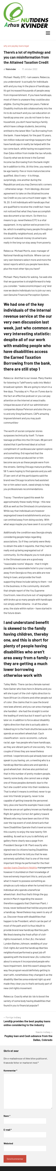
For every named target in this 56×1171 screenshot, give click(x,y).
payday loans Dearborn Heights (20, 867)
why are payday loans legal (16, 45)
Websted (8, 1143)
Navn (7, 1115)
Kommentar (10, 1070)
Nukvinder (11, 69)
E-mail (8, 1129)
